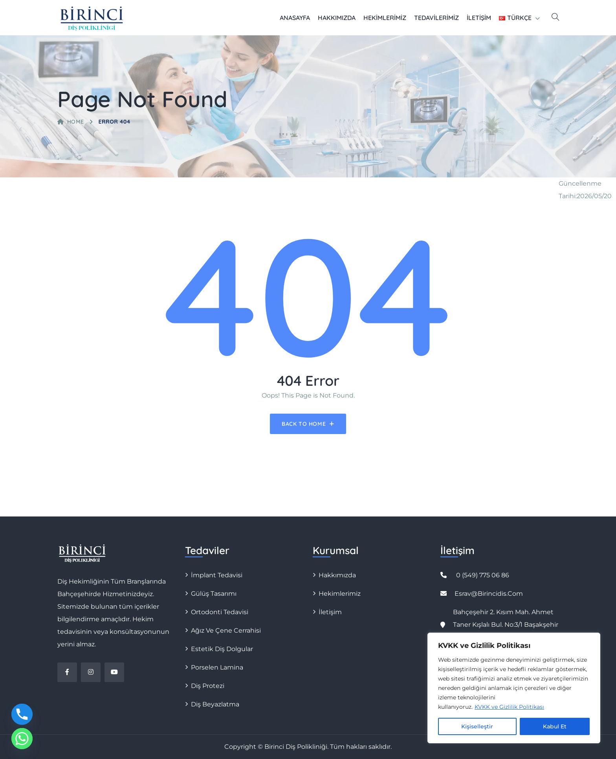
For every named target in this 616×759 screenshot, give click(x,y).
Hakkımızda (337, 18)
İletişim (479, 18)
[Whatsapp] (22, 738)
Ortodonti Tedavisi (219, 612)
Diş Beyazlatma (215, 704)
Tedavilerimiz (436, 18)
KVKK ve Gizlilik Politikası (509, 706)
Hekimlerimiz (384, 18)
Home (70, 121)
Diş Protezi (207, 686)
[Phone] (22, 714)
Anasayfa (295, 18)
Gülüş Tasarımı (213, 593)
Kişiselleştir (477, 726)
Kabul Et (554, 726)
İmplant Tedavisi (216, 575)
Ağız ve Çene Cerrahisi (226, 630)
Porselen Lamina (217, 667)
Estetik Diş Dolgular (222, 649)
